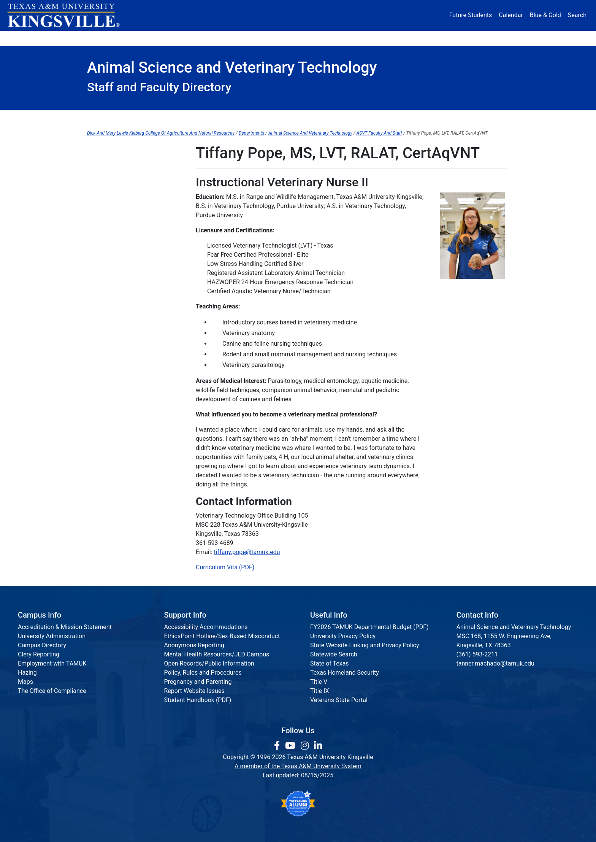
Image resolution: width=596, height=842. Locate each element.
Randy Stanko (105, 338)
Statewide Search (333, 654)
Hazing (27, 672)
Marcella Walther (110, 354)
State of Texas (329, 663)
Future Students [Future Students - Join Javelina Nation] (470, 15)
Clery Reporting (38, 654)
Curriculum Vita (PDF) (225, 567)
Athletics (438, 37)
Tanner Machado (110, 245)
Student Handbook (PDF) (197, 700)
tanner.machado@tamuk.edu (495, 663)
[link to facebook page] (278, 745)
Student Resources (404, 117)
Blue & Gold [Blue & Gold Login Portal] (545, 15)
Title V (318, 681)
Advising (116, 117)
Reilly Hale (101, 198)
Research (478, 117)
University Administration (52, 636)
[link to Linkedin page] (317, 745)
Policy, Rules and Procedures (203, 672)
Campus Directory (42, 645)
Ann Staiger (102, 323)
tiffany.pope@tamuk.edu (247, 552)
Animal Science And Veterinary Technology (310, 133)
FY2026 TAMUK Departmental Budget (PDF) (369, 627)
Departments (251, 133)
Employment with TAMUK (52, 663)
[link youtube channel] (291, 745)
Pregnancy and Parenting (198, 681)
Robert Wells (104, 369)
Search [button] (577, 15)
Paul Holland (104, 214)
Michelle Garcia (108, 182)
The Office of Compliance (52, 690)
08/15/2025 (317, 775)
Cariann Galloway (110, 167)
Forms (244, 117)
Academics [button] (223, 37)
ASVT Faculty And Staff (379, 133)
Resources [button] (334, 37)
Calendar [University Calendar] (511, 15)
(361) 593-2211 (477, 654)
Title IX (319, 690)
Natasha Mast (106, 276)
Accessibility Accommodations (206, 627)
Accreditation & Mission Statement (65, 627)
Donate (486, 37)
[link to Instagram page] (305, 745)
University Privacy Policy (343, 636)
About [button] (108, 37)
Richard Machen (109, 260)
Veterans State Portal (339, 700)
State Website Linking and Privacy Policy (364, 645)
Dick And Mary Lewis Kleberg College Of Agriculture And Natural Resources (161, 133)
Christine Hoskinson (114, 229)
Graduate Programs (315, 117)
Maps (25, 681)
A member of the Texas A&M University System (298, 766)
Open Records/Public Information (209, 663)
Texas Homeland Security (344, 672)
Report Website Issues (194, 690)
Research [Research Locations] (281, 37)
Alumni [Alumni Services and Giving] (389, 37)
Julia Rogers (103, 307)
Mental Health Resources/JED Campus (216, 654)
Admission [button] (162, 37)
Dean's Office (182, 117)
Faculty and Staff (110, 151)
